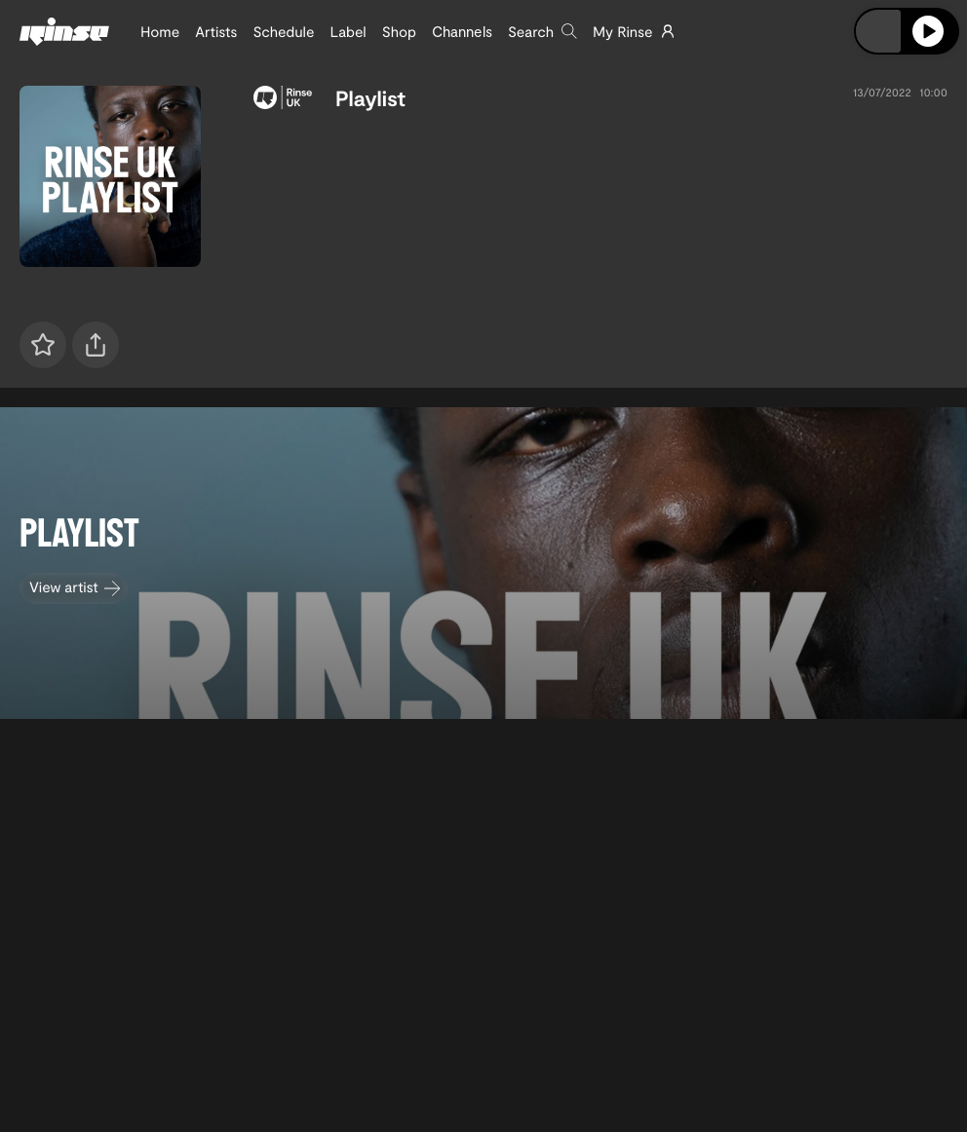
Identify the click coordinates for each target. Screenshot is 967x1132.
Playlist (370, 98)
